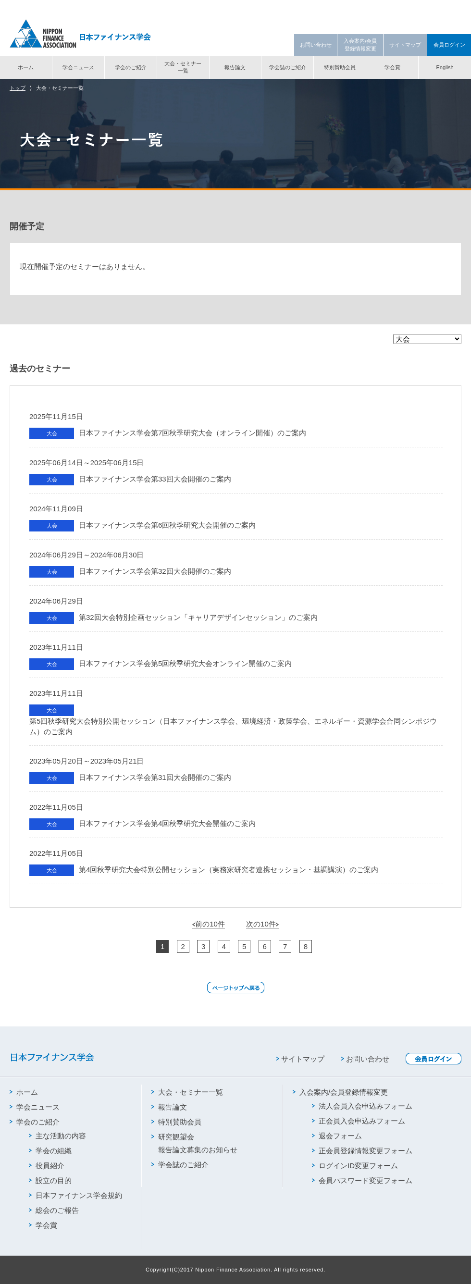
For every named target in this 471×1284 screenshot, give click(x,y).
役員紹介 (46, 1165)
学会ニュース (78, 67)
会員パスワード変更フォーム (362, 1180)
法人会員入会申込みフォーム (362, 1106)
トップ (17, 88)
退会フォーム (337, 1136)
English (444, 67)
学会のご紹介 (131, 67)
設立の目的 (50, 1180)
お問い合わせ (316, 45)
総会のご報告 (54, 1210)
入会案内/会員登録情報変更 (360, 44)
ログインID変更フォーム (355, 1165)
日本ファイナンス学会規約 (75, 1195)
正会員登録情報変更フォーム (362, 1151)
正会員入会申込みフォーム (358, 1121)
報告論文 (235, 67)
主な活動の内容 (57, 1136)
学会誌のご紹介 (287, 67)
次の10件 (262, 924)
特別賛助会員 (340, 67)
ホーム (26, 67)
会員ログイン (449, 45)
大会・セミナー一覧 (182, 67)
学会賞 (392, 67)
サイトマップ (405, 45)
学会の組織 (50, 1151)
